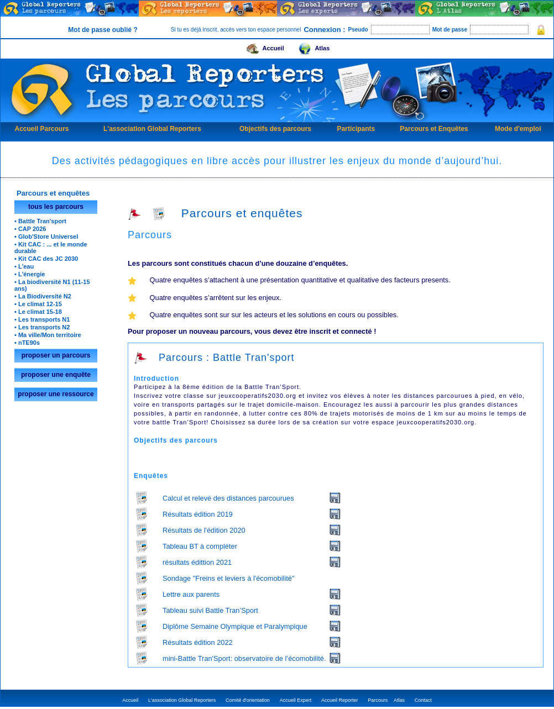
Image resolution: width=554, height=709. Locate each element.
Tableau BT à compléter (200, 546)
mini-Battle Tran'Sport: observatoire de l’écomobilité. (244, 658)
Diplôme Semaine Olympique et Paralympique (235, 626)
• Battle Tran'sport (40, 221)
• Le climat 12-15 (38, 304)
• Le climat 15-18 (38, 311)
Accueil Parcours (41, 129)
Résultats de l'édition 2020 (204, 530)
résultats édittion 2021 (197, 562)
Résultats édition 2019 (198, 514)
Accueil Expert (296, 700)
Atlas (312, 46)
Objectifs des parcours (275, 129)
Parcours (378, 700)
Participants (356, 129)
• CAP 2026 (30, 228)
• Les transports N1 (42, 319)
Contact (423, 700)
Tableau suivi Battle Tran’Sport (210, 610)
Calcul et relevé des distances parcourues (228, 498)
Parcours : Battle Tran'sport (214, 357)
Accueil (263, 46)
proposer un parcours (56, 355)
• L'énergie (29, 274)
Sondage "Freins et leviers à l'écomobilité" (228, 578)
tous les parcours (55, 207)
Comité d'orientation (248, 700)
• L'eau (24, 266)
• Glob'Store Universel (46, 236)
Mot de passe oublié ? (102, 30)
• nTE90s (27, 342)
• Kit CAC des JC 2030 (46, 258)
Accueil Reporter (339, 700)
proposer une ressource (55, 394)
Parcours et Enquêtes (434, 129)
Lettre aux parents (191, 594)
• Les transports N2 (42, 327)
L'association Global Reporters (152, 129)
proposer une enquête (56, 375)
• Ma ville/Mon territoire (47, 335)
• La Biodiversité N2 (42, 296)
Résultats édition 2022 (198, 642)
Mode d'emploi (518, 129)
